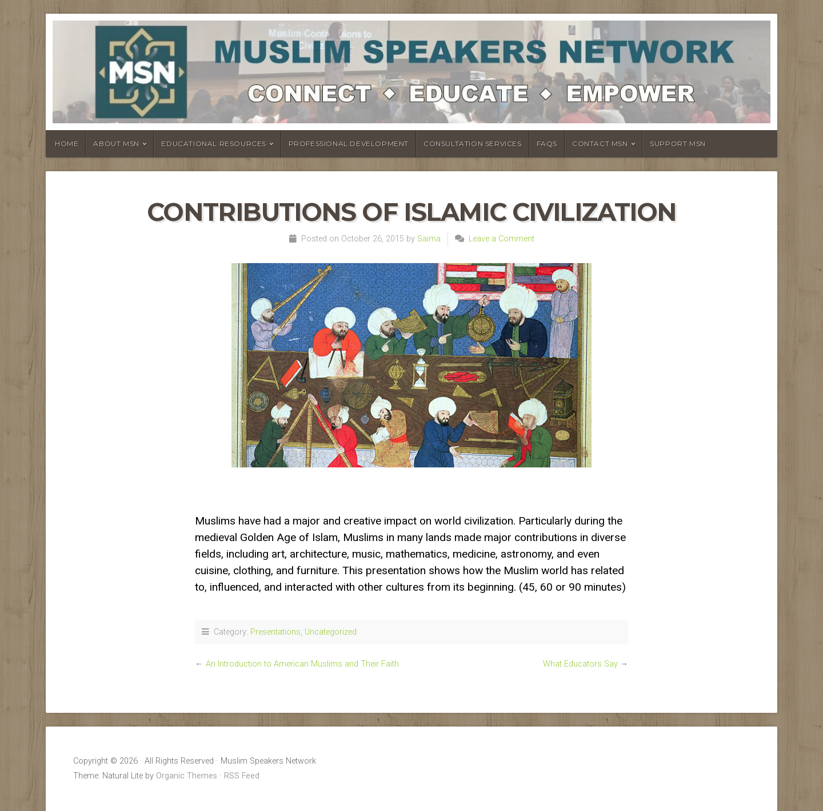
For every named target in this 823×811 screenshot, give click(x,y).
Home (66, 143)
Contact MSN (600, 143)
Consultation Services (473, 143)
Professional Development (349, 143)
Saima (429, 239)
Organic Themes (186, 776)
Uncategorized (331, 632)
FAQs (547, 143)
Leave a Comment (501, 239)
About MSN (116, 143)
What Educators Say (580, 664)
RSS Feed (241, 776)
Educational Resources (213, 143)
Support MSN (678, 143)
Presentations (275, 632)
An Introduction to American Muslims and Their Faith (302, 664)
